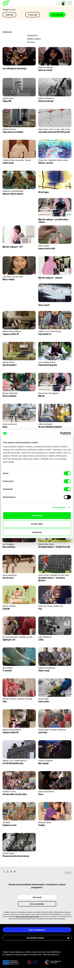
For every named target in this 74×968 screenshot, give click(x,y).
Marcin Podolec (9, 606)
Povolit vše (37, 515)
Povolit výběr (37, 524)
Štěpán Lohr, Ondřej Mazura (15, 761)
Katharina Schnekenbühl (13, 191)
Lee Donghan (8, 544)
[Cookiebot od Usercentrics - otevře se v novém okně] (60, 433)
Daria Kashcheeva (46, 791)
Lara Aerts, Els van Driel (13, 277)
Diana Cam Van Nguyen (48, 393)
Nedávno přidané (34, 39)
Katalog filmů (32, 35)
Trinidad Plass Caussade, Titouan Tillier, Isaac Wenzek (17, 160)
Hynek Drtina (8, 98)
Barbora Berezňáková (12, 331)
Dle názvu (31, 42)
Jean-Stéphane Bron (47, 362)
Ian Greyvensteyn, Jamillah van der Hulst (18, 637)
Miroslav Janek (44, 822)
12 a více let (57, 15)
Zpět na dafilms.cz (37, 930)
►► (54, 873)
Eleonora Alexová (45, 67)
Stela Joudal (43, 246)
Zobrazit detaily (59, 507)
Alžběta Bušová (9, 129)
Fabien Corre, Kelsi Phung (49, 331)
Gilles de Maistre (45, 424)
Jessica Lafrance (10, 424)
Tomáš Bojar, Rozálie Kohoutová (52, 730)
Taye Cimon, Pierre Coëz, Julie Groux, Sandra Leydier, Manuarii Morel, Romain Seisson (54, 129)
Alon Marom (8, 668)
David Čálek (43, 699)
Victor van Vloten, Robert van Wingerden (50, 606)
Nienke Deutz (8, 362)
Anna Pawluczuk (10, 575)
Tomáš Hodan (8, 853)
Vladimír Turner (9, 791)
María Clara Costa (46, 544)
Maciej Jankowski (10, 393)
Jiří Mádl (6, 822)
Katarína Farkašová (46, 668)
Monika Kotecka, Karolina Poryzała (17, 699)
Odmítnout (37, 532)
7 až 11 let (32, 15)
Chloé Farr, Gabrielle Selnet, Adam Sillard (53, 160)
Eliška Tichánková (46, 98)
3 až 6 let (9, 15)
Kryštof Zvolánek (45, 761)
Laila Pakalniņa (44, 637)
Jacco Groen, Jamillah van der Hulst (53, 575)
